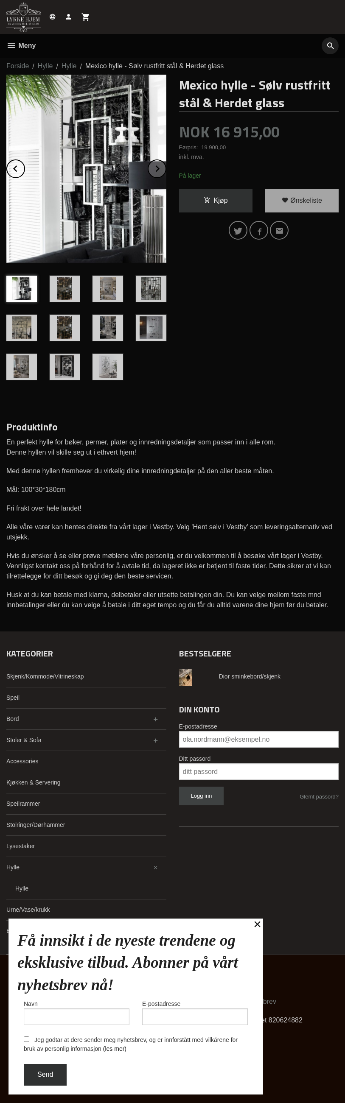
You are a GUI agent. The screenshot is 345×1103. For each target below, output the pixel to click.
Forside (17, 66)
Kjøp (216, 200)
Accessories (22, 761)
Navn (76, 1012)
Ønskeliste (302, 200)
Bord (12, 718)
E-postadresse (198, 726)
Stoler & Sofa (24, 740)
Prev (24, 167)
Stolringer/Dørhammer (35, 824)
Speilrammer (23, 803)
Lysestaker (20, 846)
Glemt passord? (319, 796)
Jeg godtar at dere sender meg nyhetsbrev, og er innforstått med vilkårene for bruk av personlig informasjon (131, 1044)
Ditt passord (195, 758)
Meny (21, 45)
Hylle (13, 867)
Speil (13, 697)
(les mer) (114, 1048)
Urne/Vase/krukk (28, 909)
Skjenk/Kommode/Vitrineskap (45, 676)
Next (165, 167)
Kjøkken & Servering (33, 782)
